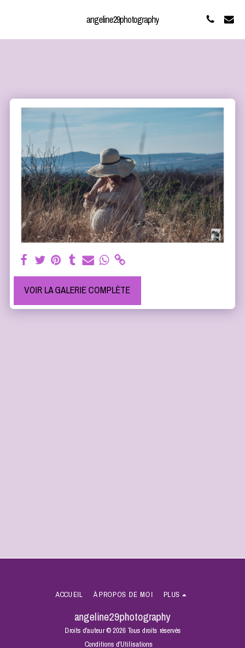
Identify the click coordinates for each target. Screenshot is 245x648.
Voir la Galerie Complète (77, 290)
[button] (14, 18)
